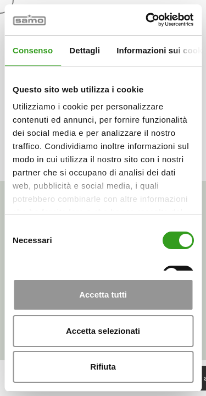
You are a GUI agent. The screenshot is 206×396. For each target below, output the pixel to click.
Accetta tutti (103, 294)
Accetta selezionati (103, 331)
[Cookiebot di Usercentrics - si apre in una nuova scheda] (146, 20)
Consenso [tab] (33, 50)
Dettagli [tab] (84, 50)
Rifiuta (103, 366)
